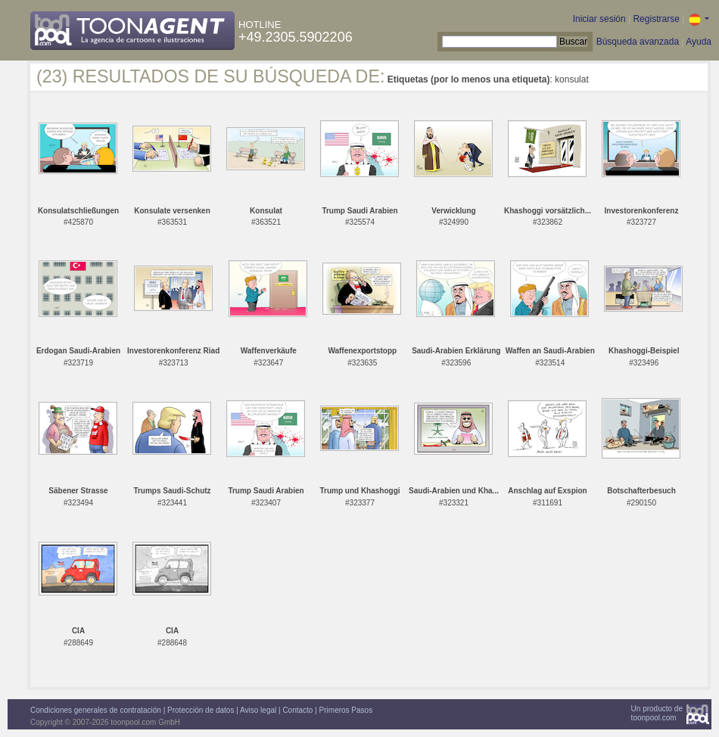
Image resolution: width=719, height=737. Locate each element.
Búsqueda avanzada (637, 41)
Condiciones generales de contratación (95, 710)
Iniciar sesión (599, 19)
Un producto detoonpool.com (657, 713)
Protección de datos (200, 710)
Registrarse (656, 19)
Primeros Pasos (346, 710)
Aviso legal (258, 710)
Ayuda (698, 41)
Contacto (297, 710)
